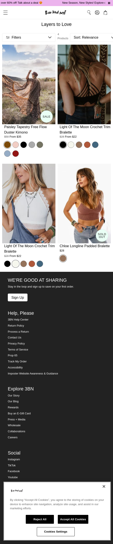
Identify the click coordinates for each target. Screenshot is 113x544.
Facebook (14, 471)
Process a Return (18, 331)
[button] (4, 12)
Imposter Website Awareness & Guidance (33, 373)
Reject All (39, 519)
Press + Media (16, 419)
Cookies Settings (56, 531)
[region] (57, 511)
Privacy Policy (16, 343)
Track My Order (17, 361)
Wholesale (14, 425)
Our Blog (13, 401)
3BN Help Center (18, 319)
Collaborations (16, 431)
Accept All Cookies (73, 519)
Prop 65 (12, 355)
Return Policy (16, 325)
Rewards (13, 407)
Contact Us (14, 337)
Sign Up (17, 297)
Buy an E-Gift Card (19, 413)
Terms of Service (18, 349)
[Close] (104, 486)
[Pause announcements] (109, 3)
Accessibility (15, 367)
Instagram (14, 459)
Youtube (13, 477)
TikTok (12, 465)
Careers (13, 437)
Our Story (13, 395)
